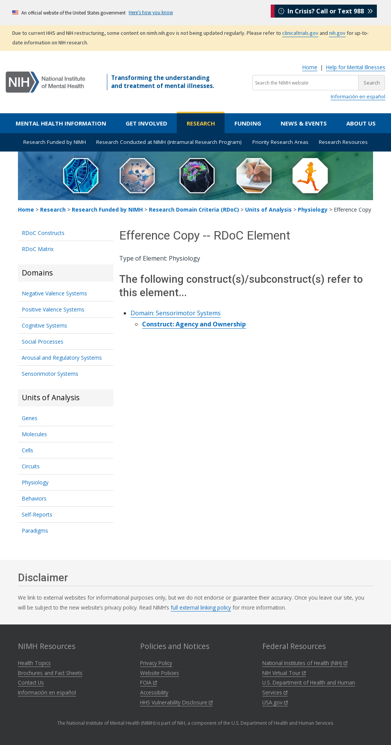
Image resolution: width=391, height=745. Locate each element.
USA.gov (275, 702)
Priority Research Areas (280, 142)
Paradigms (35, 530)
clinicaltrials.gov (300, 32)
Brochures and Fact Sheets (50, 673)
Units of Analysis (268, 209)
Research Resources (343, 142)
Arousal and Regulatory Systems (62, 357)
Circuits (31, 466)
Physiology (313, 209)
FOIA (148, 682)
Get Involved (146, 123)
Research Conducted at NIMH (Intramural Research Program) (169, 142)
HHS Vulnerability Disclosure (176, 702)
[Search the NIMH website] (305, 82)
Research (201, 123)
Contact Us (31, 682)
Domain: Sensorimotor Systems (176, 313)
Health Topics (34, 663)
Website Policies (159, 673)
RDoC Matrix (37, 249)
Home (309, 67)
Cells (27, 450)
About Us (361, 123)
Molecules (34, 434)
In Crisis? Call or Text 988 (325, 12)
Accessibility (154, 692)
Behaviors (34, 498)
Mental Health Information (61, 123)
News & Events (304, 123)
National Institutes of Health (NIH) (304, 663)
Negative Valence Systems (54, 293)
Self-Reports (37, 514)
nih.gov (337, 32)
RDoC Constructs (43, 232)
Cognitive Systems (44, 325)
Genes (29, 418)
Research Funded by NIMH (54, 142)
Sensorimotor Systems (50, 373)
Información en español (358, 96)
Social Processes (42, 341)
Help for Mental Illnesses (355, 67)
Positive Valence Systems (53, 309)
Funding (247, 123)
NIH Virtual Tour (284, 673)
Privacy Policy (156, 663)
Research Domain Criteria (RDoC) (194, 209)
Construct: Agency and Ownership (194, 324)
